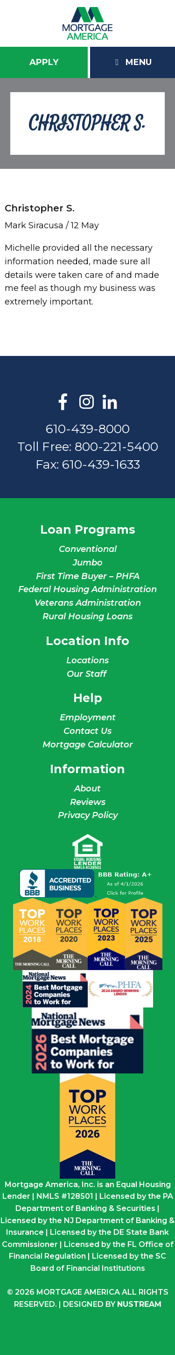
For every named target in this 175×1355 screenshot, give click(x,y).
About (87, 788)
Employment (88, 717)
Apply (43, 62)
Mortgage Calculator (87, 744)
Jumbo (88, 563)
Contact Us (87, 731)
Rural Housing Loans (87, 616)
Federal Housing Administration (87, 589)
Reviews (87, 802)
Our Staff (88, 674)
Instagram (86, 402)
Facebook (63, 402)
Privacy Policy (88, 815)
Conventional (88, 549)
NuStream (139, 1304)
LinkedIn (109, 402)
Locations (87, 660)
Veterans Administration (88, 603)
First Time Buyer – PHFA (88, 576)
